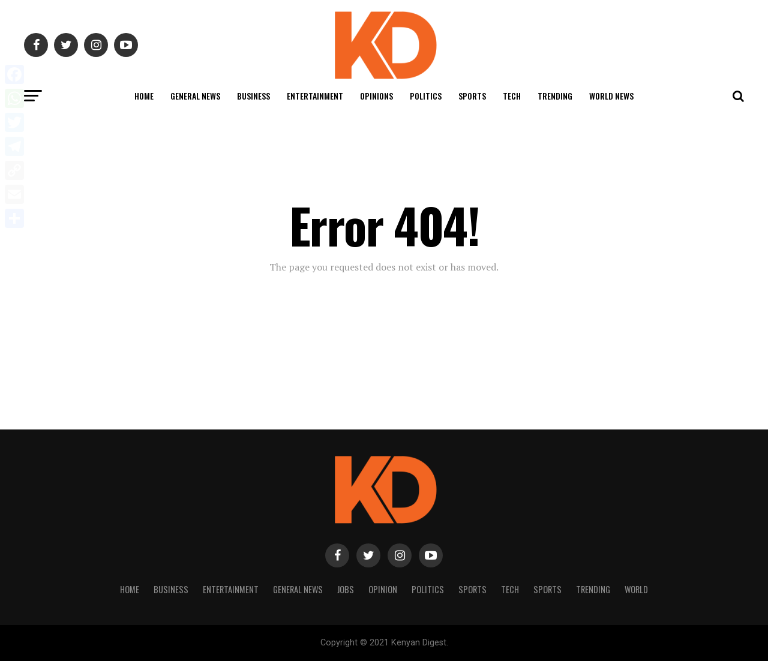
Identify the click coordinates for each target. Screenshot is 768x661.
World (636, 589)
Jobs (345, 589)
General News (195, 95)
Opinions (376, 95)
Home (144, 95)
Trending (555, 95)
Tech (512, 95)
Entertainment (315, 95)
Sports (472, 95)
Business (253, 95)
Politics (426, 95)
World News (611, 95)
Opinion (382, 589)
